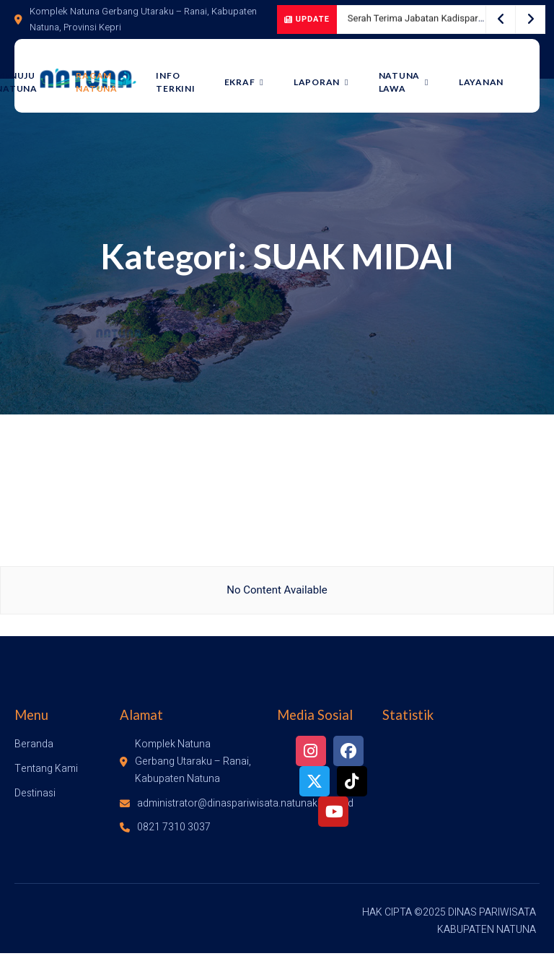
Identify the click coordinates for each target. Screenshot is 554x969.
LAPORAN (325, 82)
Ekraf (251, 82)
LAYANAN (481, 82)
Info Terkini (183, 83)
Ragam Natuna (110, 83)
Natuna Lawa (405, 83)
